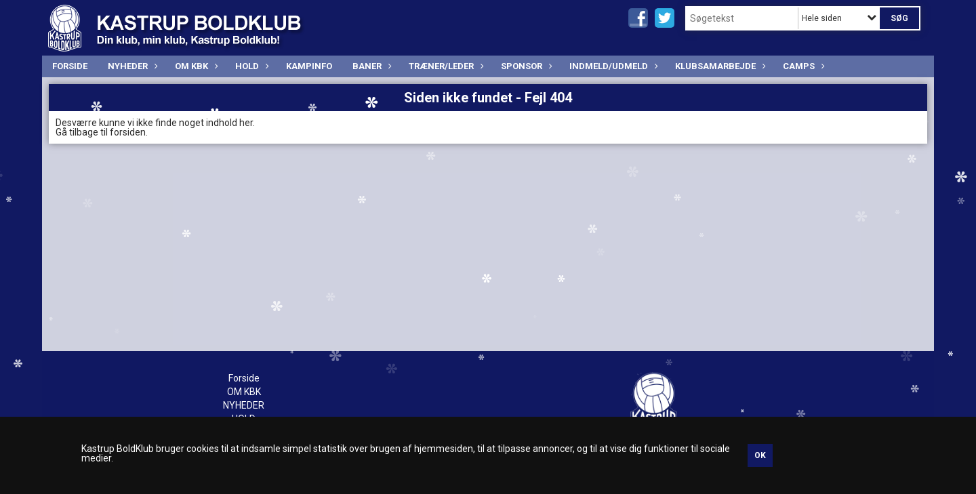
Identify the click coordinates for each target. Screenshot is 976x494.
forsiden (128, 132)
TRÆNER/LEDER (445, 66)
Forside (69, 66)
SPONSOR (525, 66)
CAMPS (802, 66)
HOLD (250, 66)
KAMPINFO (309, 66)
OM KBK (195, 66)
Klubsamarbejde (718, 66)
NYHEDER (131, 66)
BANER (370, 66)
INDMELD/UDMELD (612, 66)
